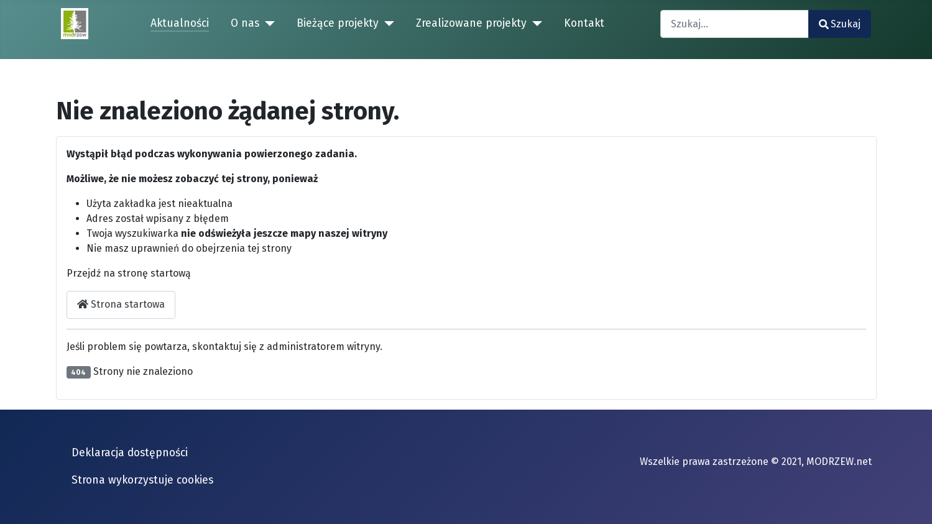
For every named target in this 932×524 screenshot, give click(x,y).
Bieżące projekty (338, 23)
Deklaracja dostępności (130, 452)
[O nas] (267, 24)
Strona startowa (121, 304)
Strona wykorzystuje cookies (142, 480)
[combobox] (734, 24)
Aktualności (179, 23)
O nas (245, 23)
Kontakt (584, 23)
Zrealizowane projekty (471, 23)
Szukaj (839, 24)
